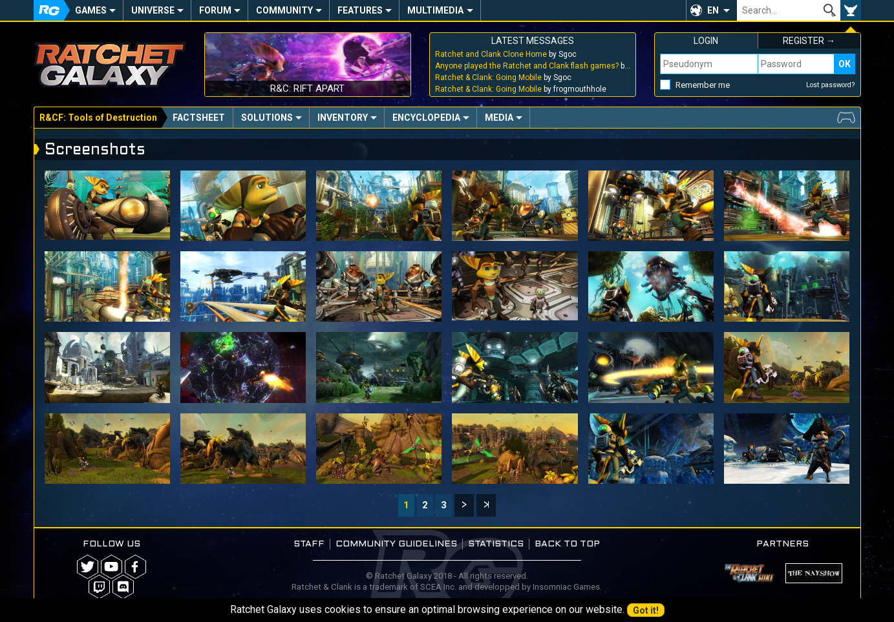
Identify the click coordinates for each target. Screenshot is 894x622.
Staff (309, 544)
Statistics (496, 544)
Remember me (703, 85)
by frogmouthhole (520, 89)
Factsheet (199, 117)
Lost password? (830, 85)
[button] (711, 10)
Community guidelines (396, 544)
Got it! (646, 610)
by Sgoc (506, 54)
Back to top (567, 544)
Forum (215, 10)
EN (713, 10)
